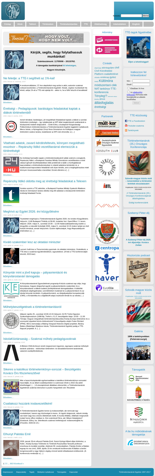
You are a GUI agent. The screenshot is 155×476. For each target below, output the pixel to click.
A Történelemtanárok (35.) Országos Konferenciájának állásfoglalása (138, 196)
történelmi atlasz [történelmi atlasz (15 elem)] (112, 96)
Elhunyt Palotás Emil (16, 434)
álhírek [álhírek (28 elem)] (102, 99)
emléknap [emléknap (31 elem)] (104, 77)
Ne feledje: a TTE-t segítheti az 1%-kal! (29, 78)
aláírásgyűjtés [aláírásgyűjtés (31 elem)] (108, 67)
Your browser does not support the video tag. (70, 11)
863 (11, 463)
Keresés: (116, 16)
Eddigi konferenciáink (138, 202)
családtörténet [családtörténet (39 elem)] (111, 74)
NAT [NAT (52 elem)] (96, 88)
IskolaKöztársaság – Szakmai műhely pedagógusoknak (39, 338)
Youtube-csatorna (134, 126)
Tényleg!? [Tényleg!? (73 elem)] (100, 96)
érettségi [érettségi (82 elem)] (100, 106)
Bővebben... (8, 102)
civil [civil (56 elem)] (117, 67)
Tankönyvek (133, 130)
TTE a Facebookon (135, 121)
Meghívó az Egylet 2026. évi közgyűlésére (31, 211)
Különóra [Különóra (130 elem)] (106, 81)
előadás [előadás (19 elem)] (97, 77)
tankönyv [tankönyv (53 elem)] (105, 88)
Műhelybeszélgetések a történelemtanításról (32, 306)
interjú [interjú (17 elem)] (96, 81)
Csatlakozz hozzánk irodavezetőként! (27, 403)
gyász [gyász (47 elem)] (113, 77)
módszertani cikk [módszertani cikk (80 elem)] (105, 85)
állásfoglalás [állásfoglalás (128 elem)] (104, 103)
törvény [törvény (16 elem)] (96, 99)
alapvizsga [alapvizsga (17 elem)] (97, 68)
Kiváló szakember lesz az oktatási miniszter (32, 242)
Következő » (19, 463)
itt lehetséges (69, 65)
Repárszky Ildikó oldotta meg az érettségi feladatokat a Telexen (44, 181)
